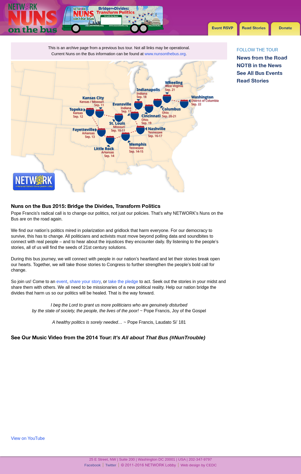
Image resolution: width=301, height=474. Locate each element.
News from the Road (262, 58)
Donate (285, 28)
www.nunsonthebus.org (165, 54)
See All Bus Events (259, 73)
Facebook (92, 465)
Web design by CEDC (199, 465)
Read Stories (254, 28)
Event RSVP (222, 28)
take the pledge (123, 281)
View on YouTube (28, 438)
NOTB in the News (259, 65)
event (61, 281)
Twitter (110, 465)
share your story (85, 281)
